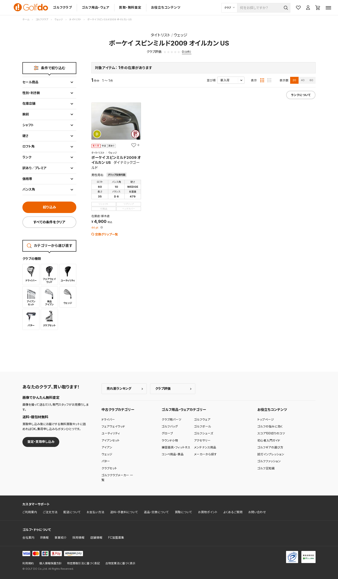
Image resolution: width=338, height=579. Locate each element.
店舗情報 (96, 537)
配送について (72, 512)
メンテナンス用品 (205, 447)
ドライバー (108, 419)
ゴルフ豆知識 (266, 468)
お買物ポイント (208, 512)
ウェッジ (107, 454)
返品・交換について (156, 512)
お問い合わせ (257, 512)
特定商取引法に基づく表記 (83, 563)
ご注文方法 (50, 512)
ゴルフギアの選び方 (270, 447)
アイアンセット (111, 440)
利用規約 (28, 563)
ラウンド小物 (170, 440)
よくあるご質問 (233, 512)
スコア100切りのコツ (271, 433)
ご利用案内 (29, 512)
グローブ (167, 433)
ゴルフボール (202, 426)
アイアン (107, 447)
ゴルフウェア (202, 419)
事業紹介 (61, 537)
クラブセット (109, 468)
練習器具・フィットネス (176, 447)
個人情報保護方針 (50, 563)
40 (303, 80)
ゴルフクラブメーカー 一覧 (117, 477)
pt (95, 227)
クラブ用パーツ (171, 419)
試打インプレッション (270, 454)
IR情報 (44, 537)
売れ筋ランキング (119, 389)
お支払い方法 (95, 512)
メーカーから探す (205, 454)
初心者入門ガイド (268, 440)
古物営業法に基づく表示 (120, 563)
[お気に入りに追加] (135, 145)
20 (294, 80)
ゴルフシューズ (203, 433)
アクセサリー (202, 440)
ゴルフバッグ (170, 426)
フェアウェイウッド (113, 426)
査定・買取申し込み (41, 442)
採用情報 (78, 537)
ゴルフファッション (269, 461)
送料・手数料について (124, 512)
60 (311, 80)
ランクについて (301, 95)
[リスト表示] (269, 80)
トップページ (265, 419)
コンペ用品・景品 (173, 454)
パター (106, 461)
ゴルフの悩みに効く (270, 426)
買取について (183, 512)
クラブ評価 (163, 389)
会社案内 (28, 537)
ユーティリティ (111, 433)
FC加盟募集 (116, 537)
